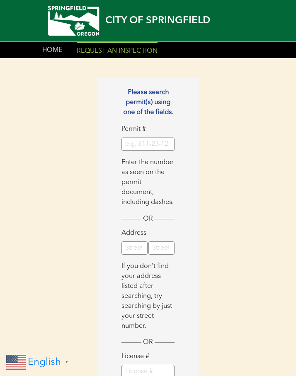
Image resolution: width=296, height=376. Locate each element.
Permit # (133, 129)
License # (135, 356)
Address (133, 233)
